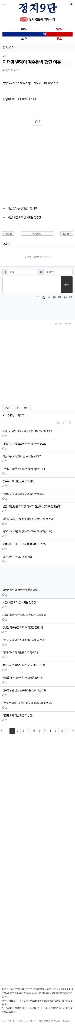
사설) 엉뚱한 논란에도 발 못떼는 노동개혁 (24, 614)
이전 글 (7, 233)
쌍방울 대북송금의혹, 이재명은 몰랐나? (22, 627)
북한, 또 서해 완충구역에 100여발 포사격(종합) (27, 431)
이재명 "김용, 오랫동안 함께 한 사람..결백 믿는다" (28, 519)
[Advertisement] (37, 166)
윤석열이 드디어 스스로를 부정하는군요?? (24, 544)
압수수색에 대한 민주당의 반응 (18, 481)
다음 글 (66, 233)
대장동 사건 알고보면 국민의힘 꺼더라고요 (24, 443)
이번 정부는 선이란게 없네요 (22, 208)
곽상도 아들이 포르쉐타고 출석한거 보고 (23, 493)
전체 (7, 408)
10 (62, 730)
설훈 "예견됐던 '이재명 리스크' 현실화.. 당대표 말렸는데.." (32, 506)
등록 (66, 284)
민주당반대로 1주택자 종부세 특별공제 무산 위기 (27, 702)
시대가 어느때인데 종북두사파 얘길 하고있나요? (27, 531)
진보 (16, 408)
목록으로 (36, 233)
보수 (27, 407)
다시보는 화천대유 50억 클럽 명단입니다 (23, 468)
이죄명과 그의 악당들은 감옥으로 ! (20, 652)
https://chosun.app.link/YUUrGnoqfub (30, 83)
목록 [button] (58, 323)
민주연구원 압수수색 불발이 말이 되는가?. (24, 640)
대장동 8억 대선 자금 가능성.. (17, 715)
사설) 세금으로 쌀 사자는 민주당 (24, 217)
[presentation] (37, 309)
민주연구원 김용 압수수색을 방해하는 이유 (24, 690)
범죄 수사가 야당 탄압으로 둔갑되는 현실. (23, 665)
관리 (68, 323)
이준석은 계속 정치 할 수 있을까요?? (21, 456)
